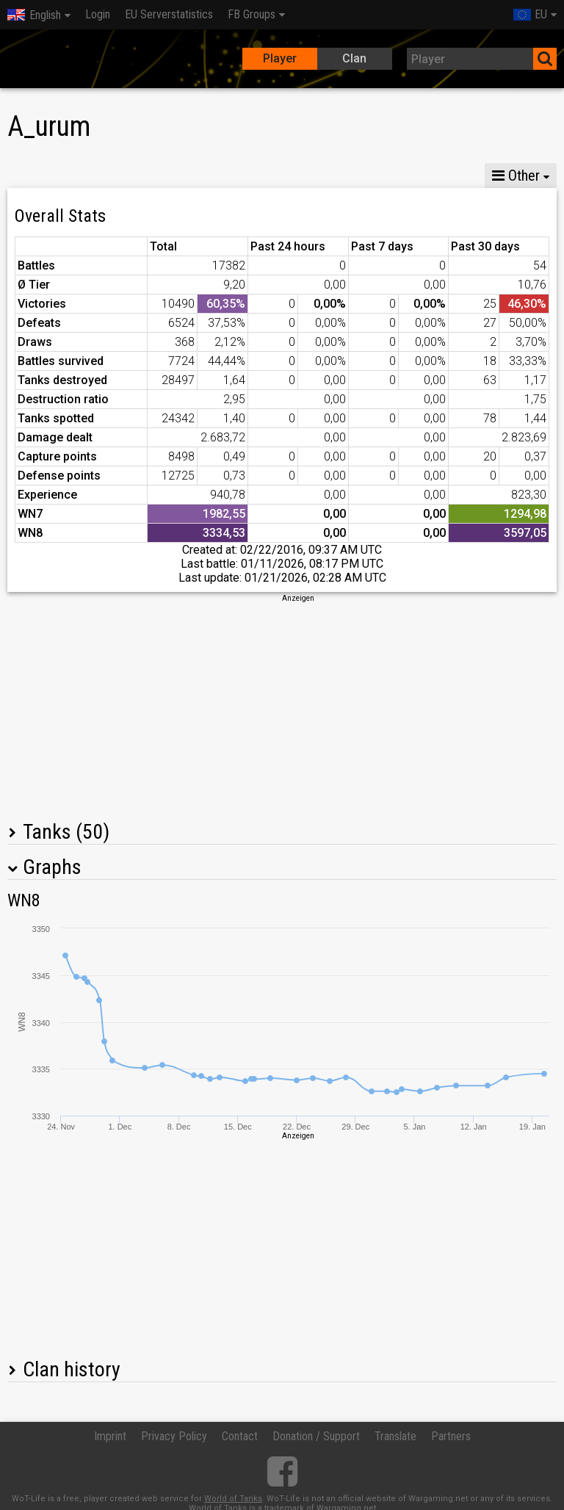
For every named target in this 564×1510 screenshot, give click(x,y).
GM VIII (166, 175)
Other (516, 175)
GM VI (230, 175)
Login (97, 14)
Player (280, 58)
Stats (37, 175)
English (34, 15)
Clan (354, 58)
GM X (102, 175)
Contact (240, 1436)
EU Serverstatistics (169, 14)
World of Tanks (233, 1498)
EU (530, 14)
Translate (395, 1436)
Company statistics (327, 175)
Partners (451, 1436)
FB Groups (251, 14)
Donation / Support (316, 1436)
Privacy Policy (174, 1436)
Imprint (110, 1436)
